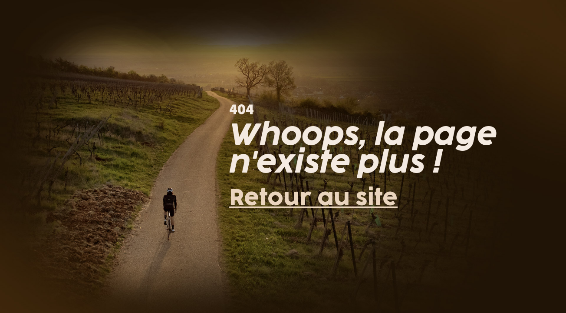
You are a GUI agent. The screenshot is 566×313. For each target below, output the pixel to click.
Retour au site (313, 198)
